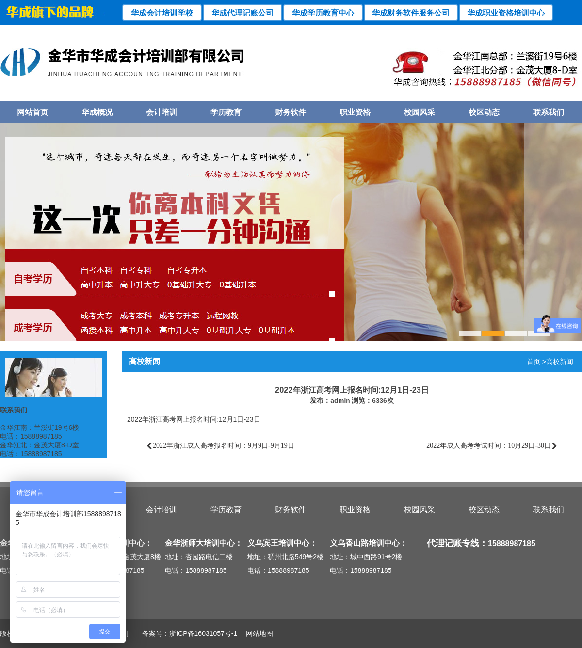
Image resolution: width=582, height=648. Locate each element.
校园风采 (419, 112)
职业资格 (355, 112)
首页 (533, 361)
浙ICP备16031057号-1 (203, 633)
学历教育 (226, 112)
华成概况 (97, 112)
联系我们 (548, 112)
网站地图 (256, 633)
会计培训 (161, 112)
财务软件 (290, 112)
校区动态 (484, 112)
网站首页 (32, 112)
